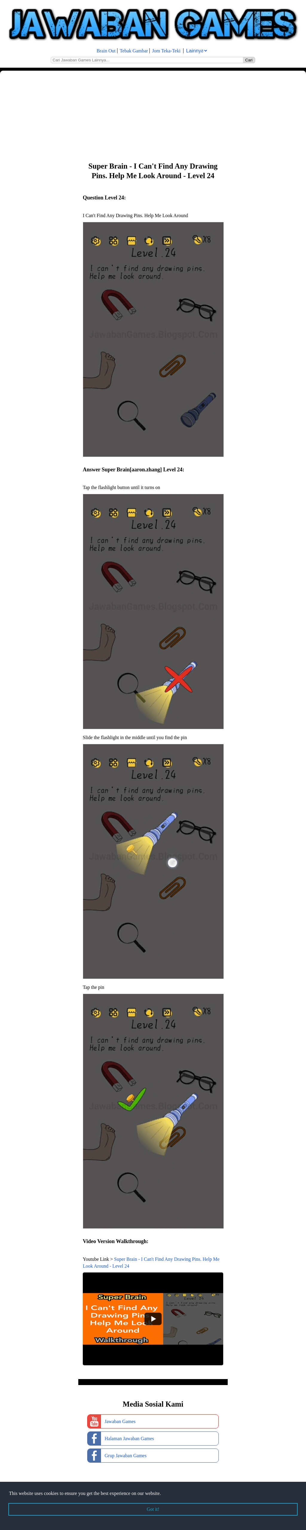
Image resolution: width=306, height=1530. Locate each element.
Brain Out (106, 50)
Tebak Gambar (134, 50)
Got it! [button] (153, 1509)
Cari (249, 60)
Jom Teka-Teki (166, 50)
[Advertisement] (153, 116)
